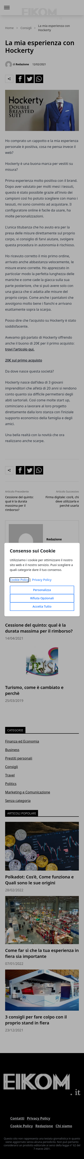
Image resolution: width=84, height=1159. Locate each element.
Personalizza (42, 590)
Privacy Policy (42, 580)
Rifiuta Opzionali (42, 598)
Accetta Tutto (42, 606)
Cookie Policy (19, 580)
